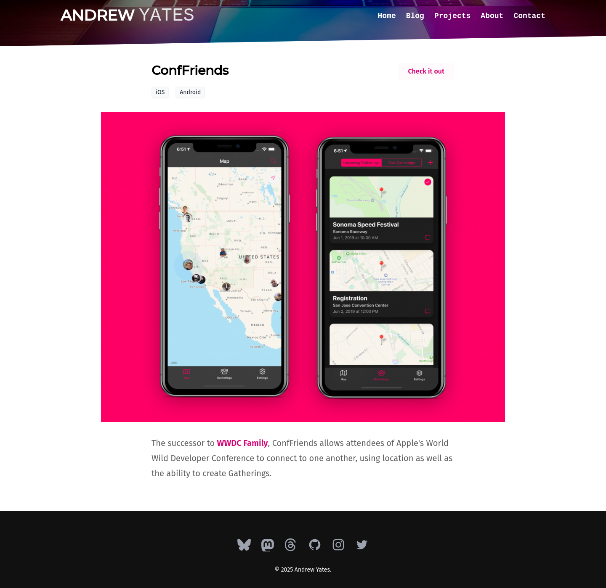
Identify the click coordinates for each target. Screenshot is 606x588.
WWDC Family (242, 443)
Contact (529, 16)
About (492, 16)
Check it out (426, 71)
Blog (415, 16)
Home (387, 16)
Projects (452, 16)
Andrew (127, 15)
